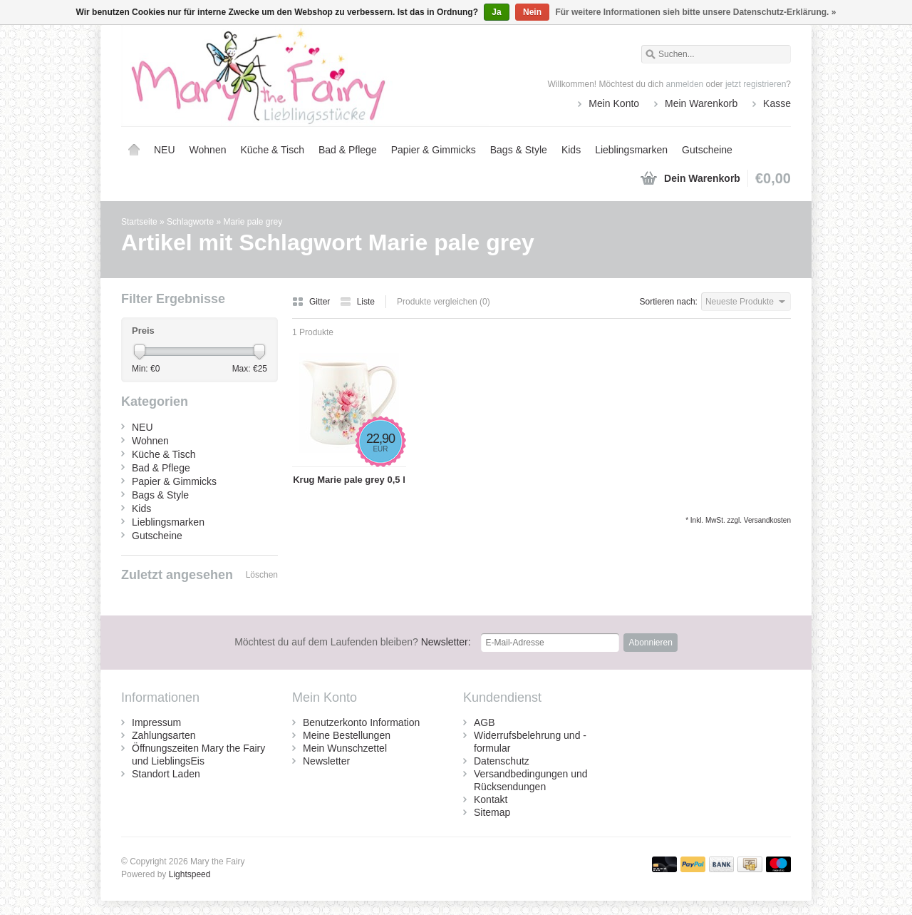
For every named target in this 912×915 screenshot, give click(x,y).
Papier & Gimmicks (433, 149)
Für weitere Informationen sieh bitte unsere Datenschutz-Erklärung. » (695, 12)
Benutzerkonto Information (361, 722)
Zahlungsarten (164, 735)
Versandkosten (767, 520)
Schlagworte (190, 222)
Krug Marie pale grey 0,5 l (349, 479)
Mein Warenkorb (701, 103)
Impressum (156, 722)
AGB (484, 722)
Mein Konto (614, 103)
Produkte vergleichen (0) (443, 302)
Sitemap (492, 812)
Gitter (312, 302)
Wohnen (208, 149)
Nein (532, 12)
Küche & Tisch (272, 149)
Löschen (262, 575)
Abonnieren (650, 643)
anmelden (685, 84)
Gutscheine (707, 149)
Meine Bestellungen (346, 735)
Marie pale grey (252, 222)
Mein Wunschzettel (345, 748)
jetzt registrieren (755, 84)
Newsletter (326, 761)
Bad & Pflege (347, 149)
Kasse (777, 103)
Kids (571, 149)
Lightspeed (190, 874)
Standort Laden (166, 773)
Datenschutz (501, 761)
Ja (496, 12)
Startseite (134, 149)
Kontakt (490, 799)
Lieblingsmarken (631, 149)
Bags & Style (518, 149)
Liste (357, 302)
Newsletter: (352, 642)
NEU (164, 149)
